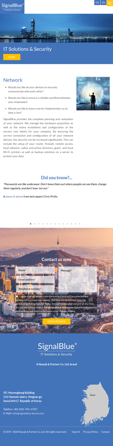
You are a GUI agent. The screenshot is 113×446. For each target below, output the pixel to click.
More (11, 56)
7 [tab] (56, 225)
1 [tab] (31, 225)
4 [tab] (44, 225)
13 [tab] (81, 225)
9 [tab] (64, 225)
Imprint (76, 431)
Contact (105, 431)
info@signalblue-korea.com (58, 307)
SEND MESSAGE (56, 321)
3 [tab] (40, 225)
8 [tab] (60, 225)
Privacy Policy (67, 311)
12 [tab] (77, 225)
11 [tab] (73, 225)
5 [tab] (48, 225)
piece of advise (14, 196)
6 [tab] (52, 225)
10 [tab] (69, 225)
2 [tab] (35, 225)
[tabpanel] (56, 191)
